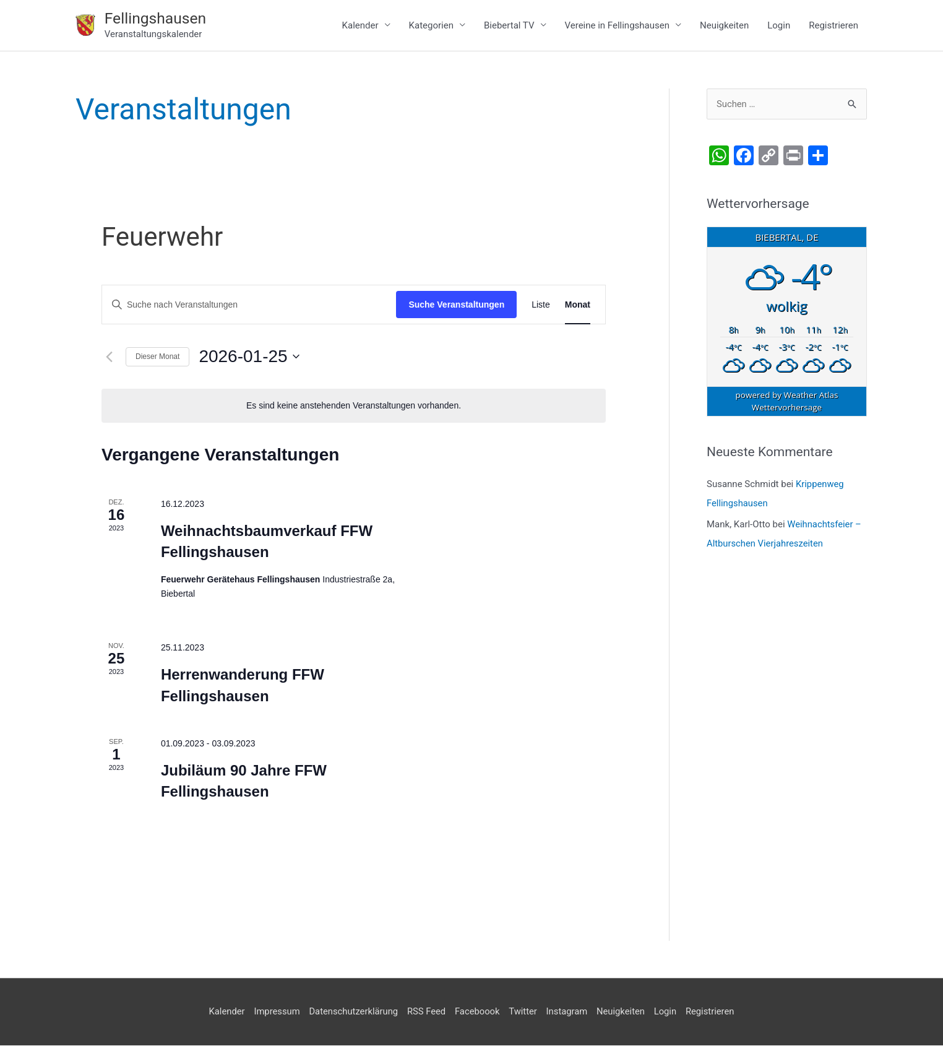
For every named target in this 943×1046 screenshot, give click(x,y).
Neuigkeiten (724, 25)
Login (778, 25)
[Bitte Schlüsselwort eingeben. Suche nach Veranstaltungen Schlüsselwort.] (249, 305)
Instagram (569, 1012)
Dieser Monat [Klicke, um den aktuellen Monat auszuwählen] (157, 357)
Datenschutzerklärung (351, 1012)
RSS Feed (425, 1012)
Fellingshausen (156, 18)
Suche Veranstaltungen (456, 305)
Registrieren (833, 25)
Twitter (523, 1012)
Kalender (360, 25)
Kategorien (431, 25)
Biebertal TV (509, 25)
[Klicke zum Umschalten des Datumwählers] (249, 357)
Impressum (274, 1012)
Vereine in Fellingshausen (617, 25)
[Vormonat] (108, 357)
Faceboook (478, 1012)
